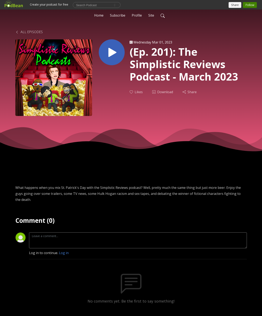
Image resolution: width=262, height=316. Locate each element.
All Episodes (29, 32)
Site (151, 15)
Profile (137, 15)
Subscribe (117, 15)
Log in (64, 253)
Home (99, 15)
